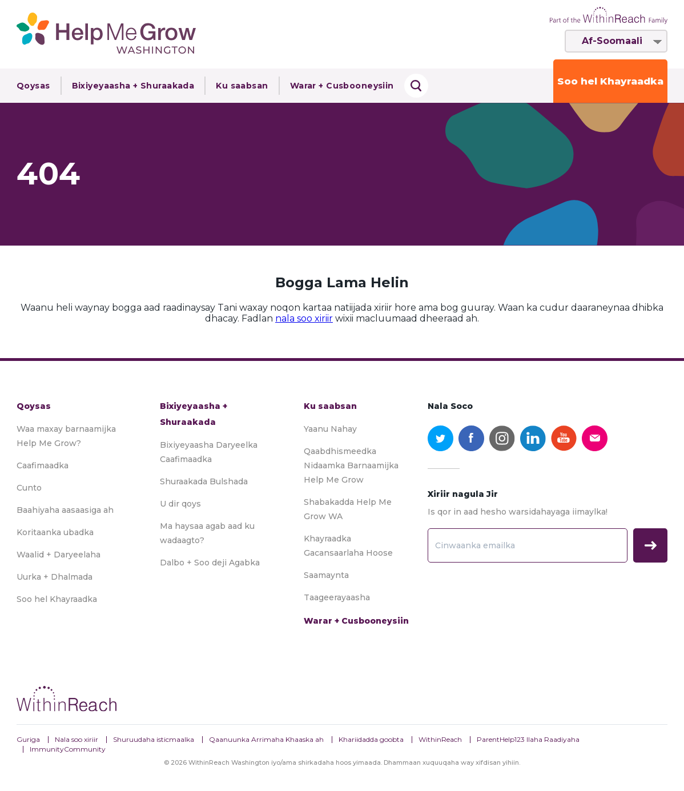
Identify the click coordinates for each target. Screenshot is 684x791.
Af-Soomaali (612, 40)
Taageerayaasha (337, 597)
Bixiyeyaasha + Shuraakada (133, 86)
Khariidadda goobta (371, 739)
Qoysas (33, 86)
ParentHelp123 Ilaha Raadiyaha (528, 739)
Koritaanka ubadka (55, 532)
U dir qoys (180, 504)
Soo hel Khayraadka (610, 81)
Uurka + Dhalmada (54, 577)
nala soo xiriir (304, 318)
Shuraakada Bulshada (204, 481)
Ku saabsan (242, 86)
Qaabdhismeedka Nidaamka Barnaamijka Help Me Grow (351, 465)
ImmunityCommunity (68, 749)
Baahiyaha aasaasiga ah (65, 510)
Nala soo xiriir (76, 739)
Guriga (28, 739)
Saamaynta (326, 575)
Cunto (29, 488)
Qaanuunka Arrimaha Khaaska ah (266, 739)
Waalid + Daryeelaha (58, 554)
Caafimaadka (43, 465)
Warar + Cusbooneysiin (342, 86)
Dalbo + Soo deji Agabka (210, 562)
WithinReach (440, 739)
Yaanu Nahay (330, 429)
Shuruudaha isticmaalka (153, 739)
